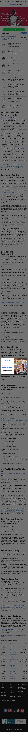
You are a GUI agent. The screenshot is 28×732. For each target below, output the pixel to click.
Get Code (7, 367)
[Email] (7, 365)
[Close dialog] (26, 358)
